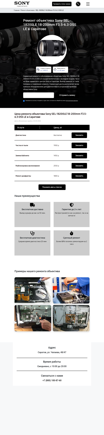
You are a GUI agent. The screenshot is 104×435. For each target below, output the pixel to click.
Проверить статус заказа (61, 4)
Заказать (79, 135)
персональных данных (72, 100)
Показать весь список (52, 187)
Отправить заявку (67, 95)
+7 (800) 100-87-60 (52, 380)
